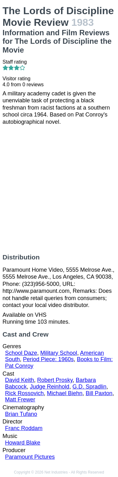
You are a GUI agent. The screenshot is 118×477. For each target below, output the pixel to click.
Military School (58, 353)
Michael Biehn (64, 393)
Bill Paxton (99, 393)
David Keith (19, 380)
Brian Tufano (21, 414)
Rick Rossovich (24, 393)
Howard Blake (22, 443)
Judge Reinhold (49, 386)
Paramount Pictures (30, 457)
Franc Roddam (23, 428)
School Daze (21, 353)
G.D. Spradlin (89, 386)
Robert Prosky (55, 380)
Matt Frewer (20, 399)
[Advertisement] (59, 189)
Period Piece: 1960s (48, 359)
